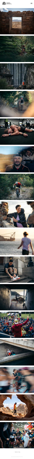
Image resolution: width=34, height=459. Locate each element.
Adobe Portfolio (19, 456)
